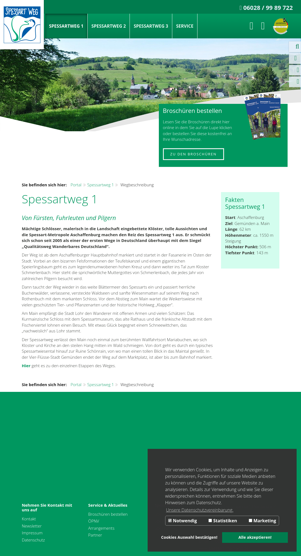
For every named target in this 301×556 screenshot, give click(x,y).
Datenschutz (33, 540)
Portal (76, 184)
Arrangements (101, 528)
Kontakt (29, 518)
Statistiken (222, 521)
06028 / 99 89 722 (268, 8)
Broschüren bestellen (108, 514)
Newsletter (32, 526)
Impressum (32, 532)
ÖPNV (93, 521)
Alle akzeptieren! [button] (255, 537)
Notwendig (182, 521)
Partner (95, 535)
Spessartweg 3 (151, 26)
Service (184, 26)
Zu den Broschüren (193, 154)
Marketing (262, 521)
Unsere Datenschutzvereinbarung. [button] (199, 510)
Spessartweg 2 (108, 26)
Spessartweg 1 (66, 26)
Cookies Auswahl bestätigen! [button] (189, 537)
